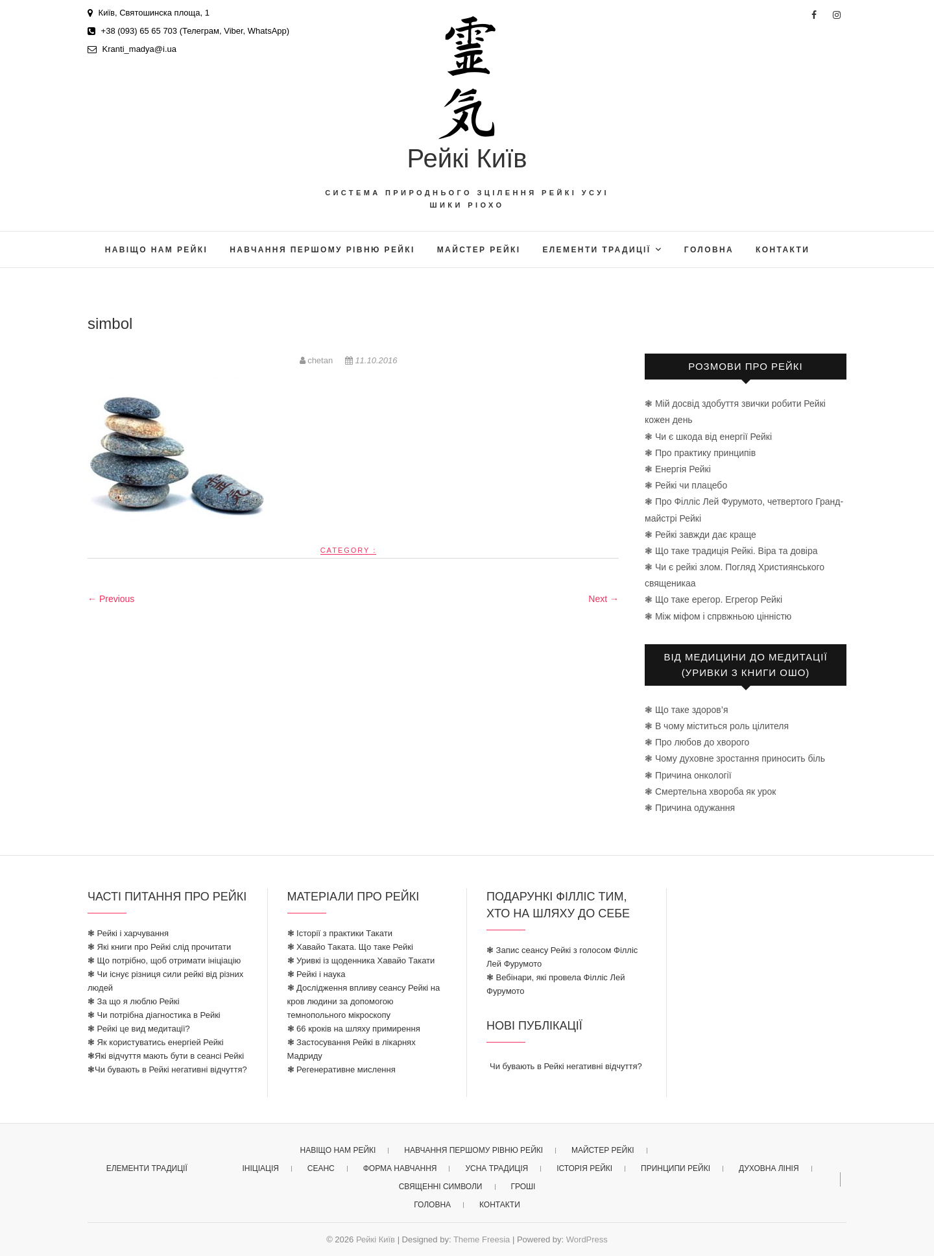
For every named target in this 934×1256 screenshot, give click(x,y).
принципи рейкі (675, 1168)
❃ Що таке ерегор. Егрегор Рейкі (713, 599)
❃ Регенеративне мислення (341, 1069)
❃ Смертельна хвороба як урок (710, 791)
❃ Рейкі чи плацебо (686, 485)
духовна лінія (769, 1168)
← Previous (111, 599)
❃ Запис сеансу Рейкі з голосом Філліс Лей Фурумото (562, 957)
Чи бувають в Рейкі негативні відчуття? (566, 1066)
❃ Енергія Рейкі (678, 469)
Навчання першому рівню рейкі (322, 249)
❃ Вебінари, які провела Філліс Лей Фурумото (555, 984)
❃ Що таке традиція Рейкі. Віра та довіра (731, 551)
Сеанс (321, 1168)
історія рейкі (584, 1168)
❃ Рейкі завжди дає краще (700, 534)
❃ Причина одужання (690, 808)
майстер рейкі (479, 249)
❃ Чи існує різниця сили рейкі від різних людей (165, 981)
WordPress (587, 1239)
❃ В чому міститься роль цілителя (717, 726)
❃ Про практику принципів (700, 453)
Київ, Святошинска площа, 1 (149, 13)
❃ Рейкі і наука (316, 974)
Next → (603, 599)
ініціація (260, 1168)
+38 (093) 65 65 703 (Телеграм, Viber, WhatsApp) (188, 31)
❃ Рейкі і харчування (128, 933)
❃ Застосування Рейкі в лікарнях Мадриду (351, 1049)
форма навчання (400, 1168)
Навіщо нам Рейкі (156, 249)
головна (709, 249)
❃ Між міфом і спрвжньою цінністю (718, 616)
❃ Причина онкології (688, 775)
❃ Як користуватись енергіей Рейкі (156, 1042)
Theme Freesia (481, 1239)
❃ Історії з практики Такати (340, 933)
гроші (522, 1186)
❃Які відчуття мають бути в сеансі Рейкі (166, 1056)
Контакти (782, 249)
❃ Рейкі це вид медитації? (139, 1028)
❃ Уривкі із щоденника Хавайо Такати (361, 960)
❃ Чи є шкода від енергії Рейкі (708, 436)
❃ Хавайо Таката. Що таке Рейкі (350, 947)
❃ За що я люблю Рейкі (134, 1001)
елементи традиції (596, 249)
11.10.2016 (371, 360)
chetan (317, 360)
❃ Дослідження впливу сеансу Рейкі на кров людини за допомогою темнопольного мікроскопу (363, 1001)
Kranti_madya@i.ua (132, 49)
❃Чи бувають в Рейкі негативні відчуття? (167, 1069)
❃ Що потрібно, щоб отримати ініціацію (164, 960)
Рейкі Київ (467, 158)
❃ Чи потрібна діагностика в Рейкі (154, 1015)
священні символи (441, 1186)
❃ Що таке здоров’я (686, 710)
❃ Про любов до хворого (697, 742)
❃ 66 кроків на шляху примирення (353, 1028)
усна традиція (496, 1168)
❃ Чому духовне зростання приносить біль (735, 758)
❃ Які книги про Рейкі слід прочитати (159, 947)
